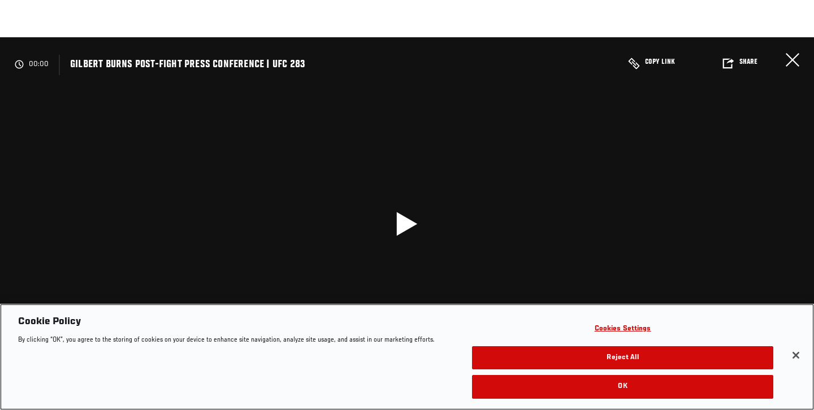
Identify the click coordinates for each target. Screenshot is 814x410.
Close (792, 60)
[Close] (795, 355)
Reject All (622, 357)
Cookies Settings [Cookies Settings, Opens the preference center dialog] (623, 329)
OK (622, 386)
